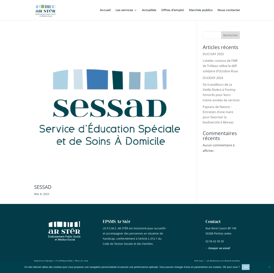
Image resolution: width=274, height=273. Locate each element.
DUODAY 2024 (213, 78)
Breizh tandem (232, 261)
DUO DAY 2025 (213, 54)
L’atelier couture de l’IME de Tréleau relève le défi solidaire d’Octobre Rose (220, 66)
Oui (246, 267)
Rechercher (230, 35)
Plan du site (81, 261)
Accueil (105, 10)
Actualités (149, 10)
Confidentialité (64, 261)
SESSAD (42, 187)
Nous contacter (229, 10)
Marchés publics (201, 10)
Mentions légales (43, 261)
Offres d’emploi (172, 10)
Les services (124, 10)
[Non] (269, 267)
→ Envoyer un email (217, 248)
